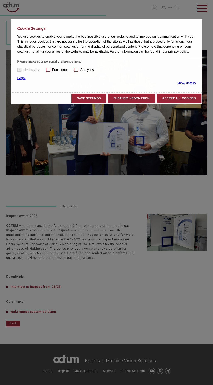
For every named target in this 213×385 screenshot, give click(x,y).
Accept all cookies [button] (179, 98)
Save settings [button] (89, 98)
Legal (21, 78)
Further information (132, 98)
